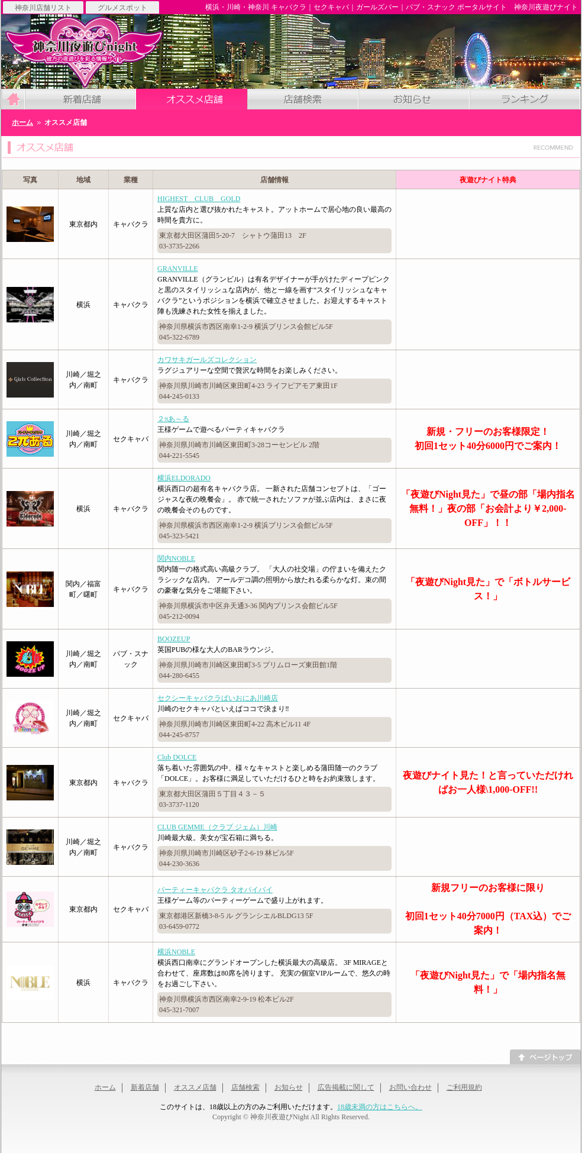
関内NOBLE (176, 558)
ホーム (105, 1087)
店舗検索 (245, 1087)
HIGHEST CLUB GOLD (198, 199)
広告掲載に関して (346, 1087)
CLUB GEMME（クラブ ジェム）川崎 (217, 827)
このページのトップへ (545, 1056)
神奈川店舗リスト (43, 7)
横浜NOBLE (176, 952)
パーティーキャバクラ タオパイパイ (215, 890)
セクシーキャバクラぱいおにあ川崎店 (217, 698)
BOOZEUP (173, 639)
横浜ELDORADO (184, 478)
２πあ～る (173, 419)
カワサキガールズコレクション (207, 360)
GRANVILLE (177, 268)
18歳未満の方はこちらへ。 (379, 1107)
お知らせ (288, 1087)
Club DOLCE (176, 757)
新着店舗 (145, 1087)
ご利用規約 (464, 1087)
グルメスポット (122, 7)
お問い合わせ (410, 1087)
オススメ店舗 (195, 1087)
